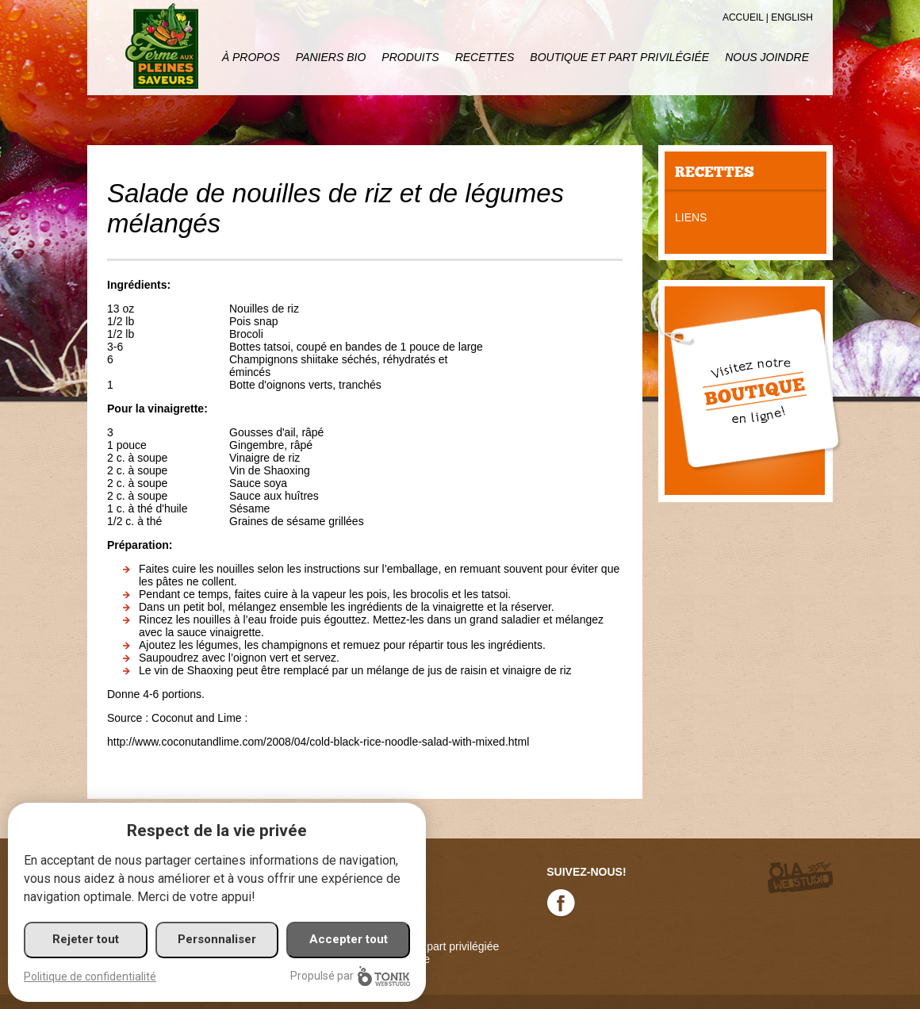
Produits (410, 57)
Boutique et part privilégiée (619, 57)
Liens (691, 217)
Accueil (743, 17)
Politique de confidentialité (90, 976)
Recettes (485, 57)
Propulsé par (350, 976)
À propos (251, 57)
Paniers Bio (331, 57)
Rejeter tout (85, 939)
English (792, 17)
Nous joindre (767, 57)
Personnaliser (217, 939)
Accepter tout (348, 939)
